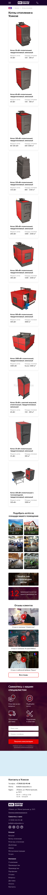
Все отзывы (23, 675)
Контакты (12, 887)
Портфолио (12, 871)
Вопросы (11, 877)
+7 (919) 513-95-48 (23, 783)
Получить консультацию (23, 741)
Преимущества (14, 865)
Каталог (17, 8)
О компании (12, 862)
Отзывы (11, 874)
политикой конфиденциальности (23, 747)
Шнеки (11, 848)
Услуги (10, 854)
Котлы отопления (27, 8)
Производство (13, 868)
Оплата (11, 884)
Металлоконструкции (16, 851)
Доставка (11, 880)
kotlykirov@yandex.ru (24, 786)
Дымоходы (12, 845)
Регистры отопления (16, 842)
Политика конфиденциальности (17, 812)
